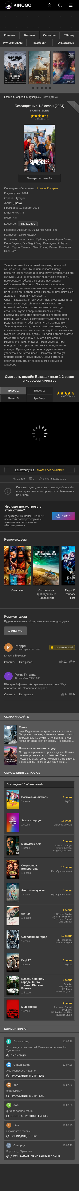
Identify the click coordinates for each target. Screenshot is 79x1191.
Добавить (15, 630)
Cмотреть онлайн (39, 178)
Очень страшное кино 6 (30, 1116)
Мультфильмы (13, 42)
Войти (49, 5)
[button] (29, 88)
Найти (63, 516)
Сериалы (49, 35)
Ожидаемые (66, 42)
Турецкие (34, 97)
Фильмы (29, 35)
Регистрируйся (24, 470)
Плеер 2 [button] (39, 390)
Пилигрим (18, 1055)
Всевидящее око (24, 1136)
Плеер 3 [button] (13, 398)
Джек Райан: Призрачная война (36, 1156)
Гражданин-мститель (28, 1075)
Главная (9, 35)
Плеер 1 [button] (13, 390)
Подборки (39, 42)
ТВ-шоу (69, 35)
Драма (17, 202)
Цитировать (26, 662)
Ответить (9, 662)
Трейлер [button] (39, 398)
